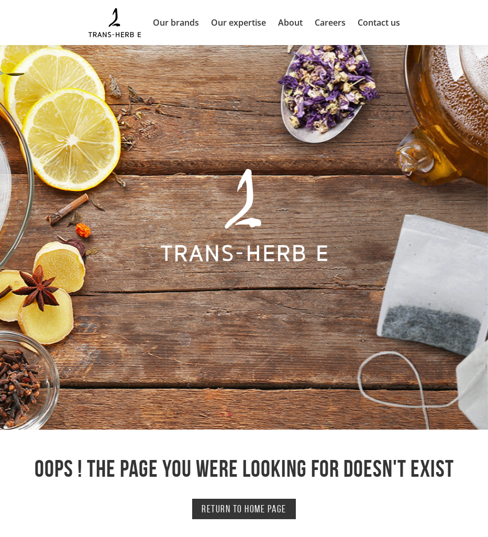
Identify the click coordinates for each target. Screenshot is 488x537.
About (290, 22)
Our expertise (238, 22)
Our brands (176, 22)
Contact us (379, 22)
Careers (330, 22)
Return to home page (244, 508)
